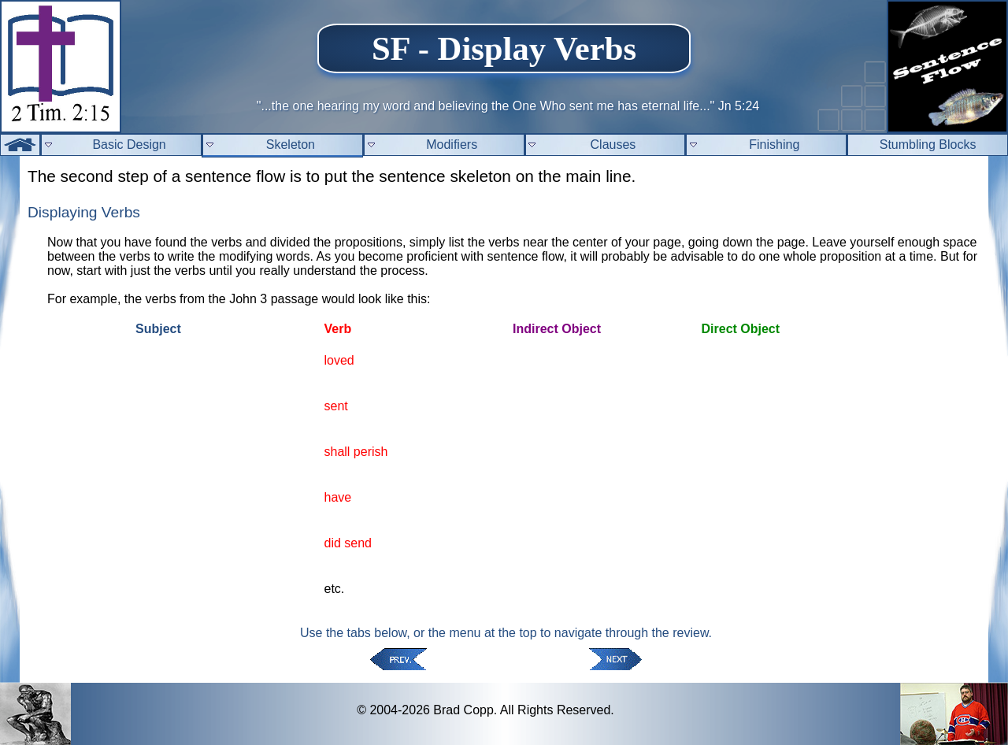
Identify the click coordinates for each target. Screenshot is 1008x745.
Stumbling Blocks (928, 144)
